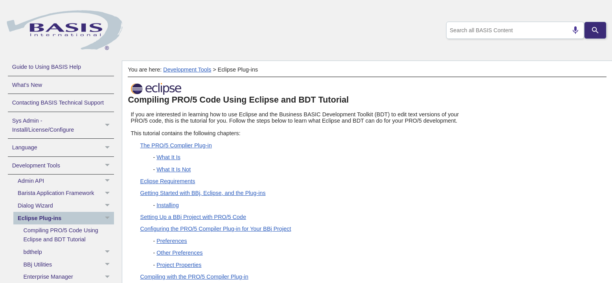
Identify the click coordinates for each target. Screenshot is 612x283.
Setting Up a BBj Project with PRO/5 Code (193, 217)
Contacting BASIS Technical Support (58, 102)
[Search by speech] (572, 30)
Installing (167, 205)
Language (63, 147)
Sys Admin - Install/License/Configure (63, 125)
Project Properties (178, 265)
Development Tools (63, 165)
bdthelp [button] (69, 252)
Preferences (171, 241)
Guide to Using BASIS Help (46, 67)
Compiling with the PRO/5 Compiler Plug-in (194, 277)
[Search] (595, 30)
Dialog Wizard (66, 206)
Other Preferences (179, 253)
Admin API (66, 181)
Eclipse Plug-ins (66, 218)
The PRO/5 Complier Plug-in (176, 145)
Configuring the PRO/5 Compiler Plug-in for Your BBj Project (215, 229)
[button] (108, 125)
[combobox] (513, 30)
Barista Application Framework (66, 193)
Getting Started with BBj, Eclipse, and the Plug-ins (203, 193)
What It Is (168, 157)
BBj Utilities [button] (69, 264)
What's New (27, 85)
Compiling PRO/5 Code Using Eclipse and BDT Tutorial (61, 235)
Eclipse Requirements (167, 181)
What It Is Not (173, 169)
